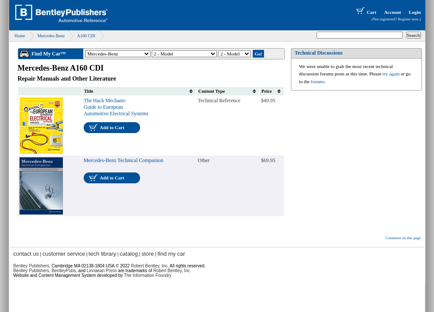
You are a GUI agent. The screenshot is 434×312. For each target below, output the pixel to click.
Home (20, 35)
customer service (63, 253)
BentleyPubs (64, 270)
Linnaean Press (102, 270)
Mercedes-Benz (51, 35)
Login (415, 12)
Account (392, 12)
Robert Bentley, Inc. (172, 270)
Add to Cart (112, 127)
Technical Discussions (319, 53)
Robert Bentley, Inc (149, 265)
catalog (129, 253)
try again (391, 73)
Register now (408, 19)
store (147, 253)
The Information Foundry (148, 275)
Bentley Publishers (31, 265)
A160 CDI (86, 35)
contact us (26, 253)
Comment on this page (403, 238)
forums (317, 81)
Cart (365, 12)
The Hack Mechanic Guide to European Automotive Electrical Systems (116, 107)
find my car (171, 253)
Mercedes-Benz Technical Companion (123, 160)
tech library (102, 253)
